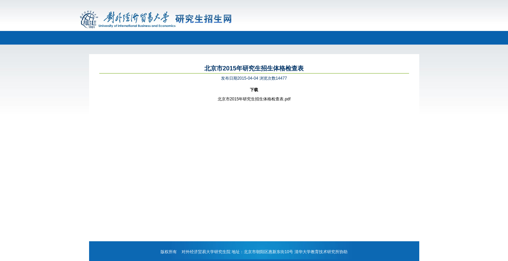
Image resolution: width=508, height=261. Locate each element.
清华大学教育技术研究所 (316, 251)
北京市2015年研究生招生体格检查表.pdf (254, 99)
